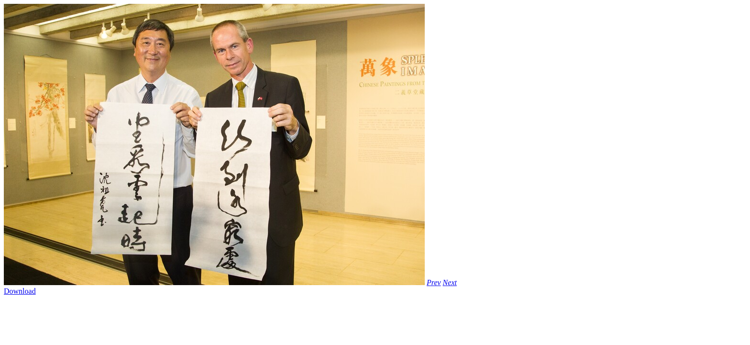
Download (20, 291)
